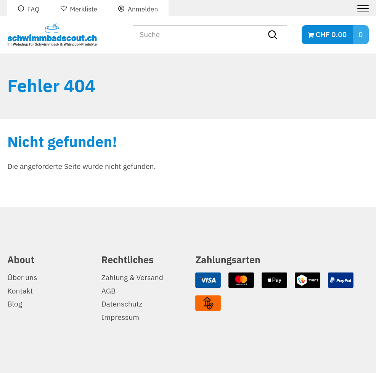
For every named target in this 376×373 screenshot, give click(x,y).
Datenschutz (122, 304)
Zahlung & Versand (132, 277)
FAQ (33, 9)
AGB (108, 291)
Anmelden (143, 9)
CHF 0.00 (331, 34)
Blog (14, 304)
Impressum (120, 317)
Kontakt (20, 291)
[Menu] (360, 8)
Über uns (22, 277)
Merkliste (83, 9)
